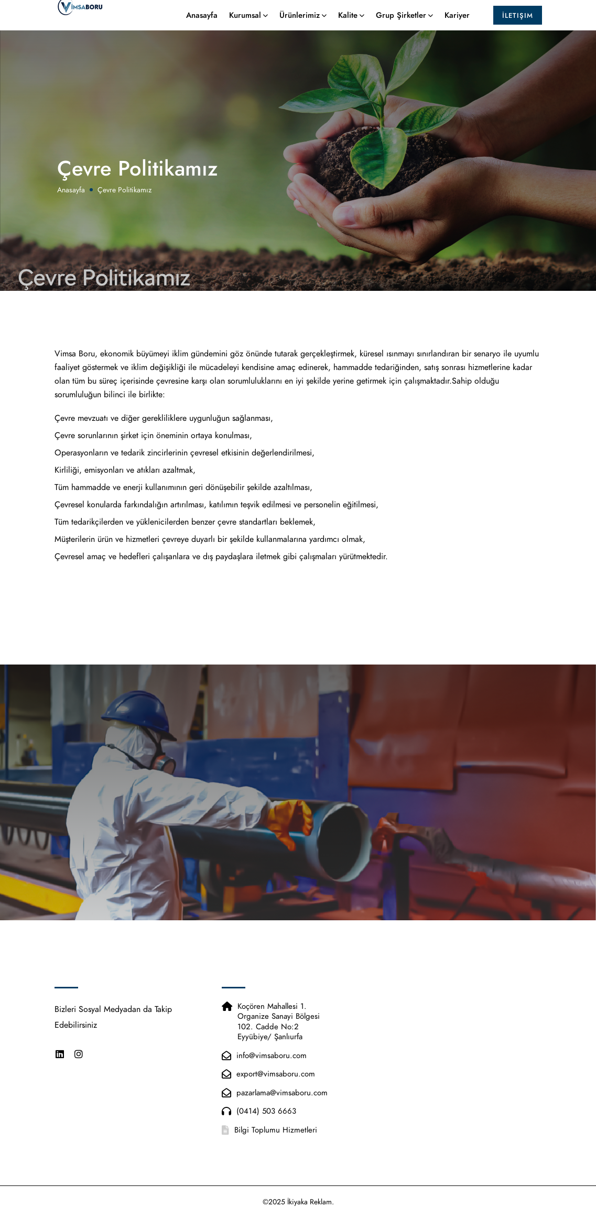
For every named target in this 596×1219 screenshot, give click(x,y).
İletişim (517, 20)
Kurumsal (245, 19)
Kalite (347, 19)
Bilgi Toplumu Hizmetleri (275, 1130)
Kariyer (457, 19)
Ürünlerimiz (299, 19)
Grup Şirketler (401, 19)
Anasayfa (202, 19)
